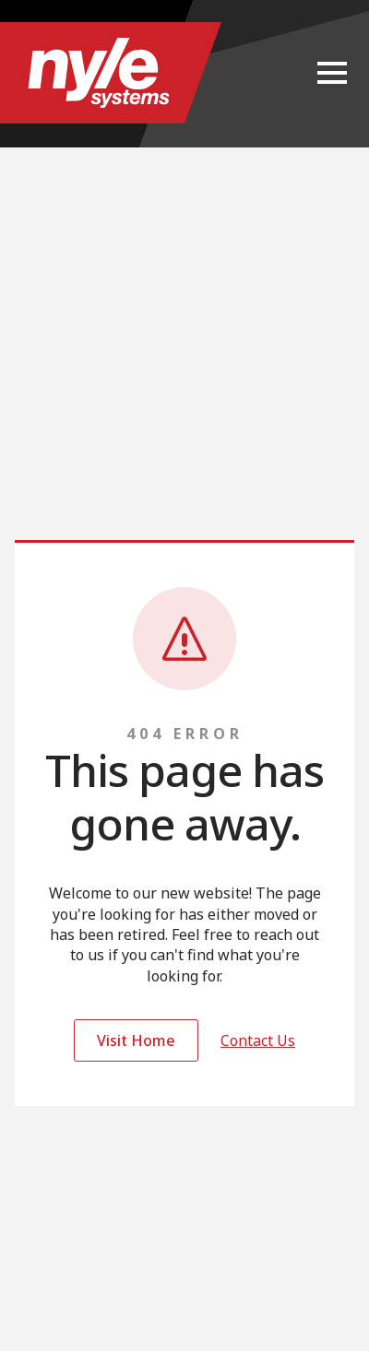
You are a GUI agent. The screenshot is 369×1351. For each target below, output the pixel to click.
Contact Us (257, 1040)
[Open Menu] (332, 73)
